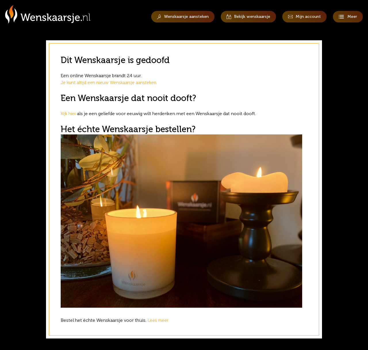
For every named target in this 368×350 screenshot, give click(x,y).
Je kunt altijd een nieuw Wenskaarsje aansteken (111, 82)
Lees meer (159, 320)
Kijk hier (69, 113)
